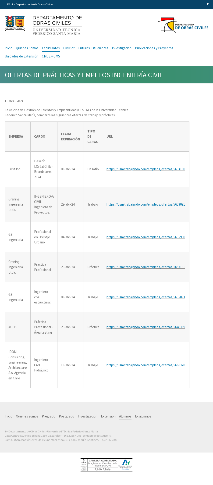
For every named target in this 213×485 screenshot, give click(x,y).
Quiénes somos (27, 416)
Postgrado (66, 416)
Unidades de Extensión (21, 56)
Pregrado (48, 416)
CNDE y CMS (51, 56)
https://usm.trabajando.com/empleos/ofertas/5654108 (145, 169)
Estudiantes (51, 48)
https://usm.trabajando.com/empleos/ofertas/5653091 (145, 204)
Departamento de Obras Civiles (34, 4)
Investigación (87, 416)
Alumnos (125, 416)
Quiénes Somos (27, 48)
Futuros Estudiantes (93, 48)
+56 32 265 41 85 (71, 435)
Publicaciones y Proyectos (154, 48)
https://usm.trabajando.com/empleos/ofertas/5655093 (145, 297)
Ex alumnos (143, 416)
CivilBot (69, 48)
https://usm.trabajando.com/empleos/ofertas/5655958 (145, 237)
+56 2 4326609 (108, 440)
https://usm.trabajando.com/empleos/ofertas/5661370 (146, 365)
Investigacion (121, 48)
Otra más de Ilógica (194, 447)
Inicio (8, 48)
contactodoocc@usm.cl (97, 435)
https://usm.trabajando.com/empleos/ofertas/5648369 (145, 327)
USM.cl (9, 4)
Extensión (108, 416)
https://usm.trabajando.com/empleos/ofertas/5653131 (145, 267)
